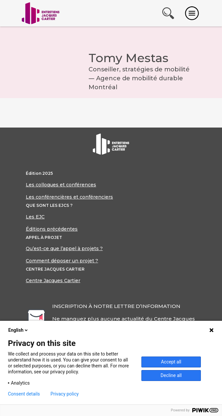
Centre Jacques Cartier (53, 281)
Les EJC (35, 217)
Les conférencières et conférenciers (69, 197)
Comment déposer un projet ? (62, 261)
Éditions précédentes (52, 229)
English (18, 330)
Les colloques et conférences (61, 185)
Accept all (171, 361)
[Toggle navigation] (192, 13)
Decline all (171, 375)
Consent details (24, 394)
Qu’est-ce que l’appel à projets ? (64, 248)
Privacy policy (65, 394)
